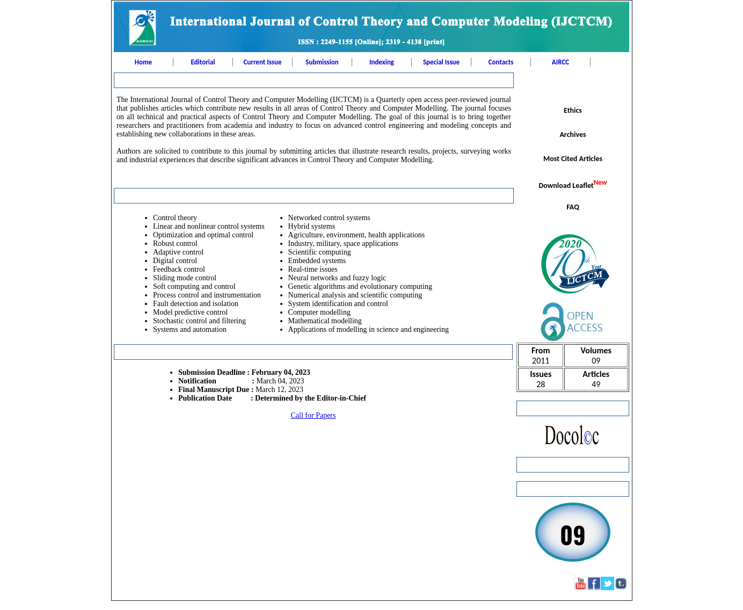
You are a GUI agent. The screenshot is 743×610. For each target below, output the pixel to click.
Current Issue (262, 62)
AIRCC (560, 62)
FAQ (572, 207)
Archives (572, 134)
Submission (321, 62)
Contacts (501, 62)
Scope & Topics (573, 86)
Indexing (381, 62)
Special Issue (441, 62)
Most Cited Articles (572, 158)
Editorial (203, 62)
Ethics (573, 110)
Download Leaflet (573, 184)
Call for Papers (313, 415)
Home (143, 62)
